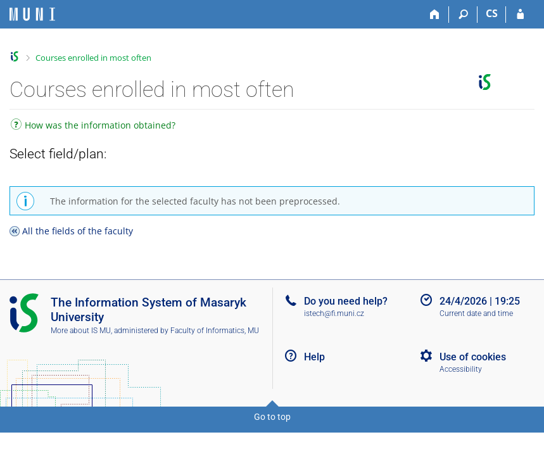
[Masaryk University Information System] (32, 14)
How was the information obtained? (93, 126)
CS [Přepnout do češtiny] (492, 13)
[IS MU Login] (520, 14)
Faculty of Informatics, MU (214, 330)
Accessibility (461, 369)
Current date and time (476, 313)
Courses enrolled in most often (93, 57)
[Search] (463, 14)
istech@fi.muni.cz (334, 313)
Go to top (272, 417)
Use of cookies (473, 357)
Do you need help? (346, 301)
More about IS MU (81, 330)
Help (314, 357)
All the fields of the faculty (77, 231)
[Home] (435, 14)
